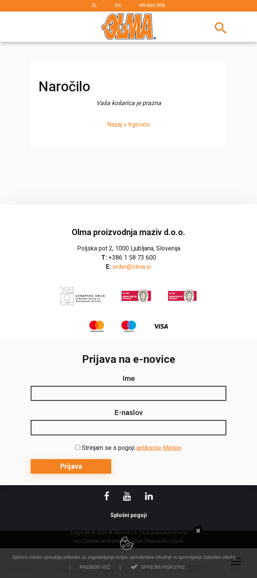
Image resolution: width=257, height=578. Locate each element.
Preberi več (95, 567)
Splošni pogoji (128, 515)
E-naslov (129, 412)
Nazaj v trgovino (128, 124)
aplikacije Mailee (158, 447)
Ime (128, 378)
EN (118, 5)
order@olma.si (131, 266)
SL (94, 5)
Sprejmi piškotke (163, 567)
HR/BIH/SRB (152, 5)
